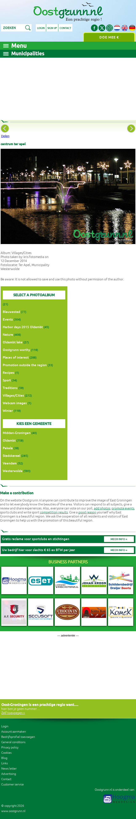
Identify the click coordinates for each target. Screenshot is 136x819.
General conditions (13, 742)
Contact (65, 28)
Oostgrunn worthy (16, 350)
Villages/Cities (13, 395)
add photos (102, 508)
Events (8, 319)
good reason (87, 513)
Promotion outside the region (25, 365)
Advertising (8, 774)
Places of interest (16, 357)
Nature (8, 335)
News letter (9, 768)
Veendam (10, 463)
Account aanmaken (13, 731)
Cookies (6, 753)
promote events (123, 508)
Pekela (8, 448)
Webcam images (15, 403)
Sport (7, 380)
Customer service (12, 784)
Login (41, 28)
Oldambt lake (13, 342)
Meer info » (119, 539)
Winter (8, 411)
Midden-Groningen (17, 433)
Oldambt (9, 440)
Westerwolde (13, 471)
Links (4, 763)
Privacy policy (10, 747)
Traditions (10, 388)
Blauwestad (11, 312)
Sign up (52, 28)
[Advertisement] (68, 87)
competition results (54, 513)
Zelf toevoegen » (13, 713)
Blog (4, 758)
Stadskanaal (11, 456)
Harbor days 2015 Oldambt (23, 327)
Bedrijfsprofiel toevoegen (18, 737)
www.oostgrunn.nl (13, 811)
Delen (5, 136)
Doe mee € (109, 37)
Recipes (8, 373)
